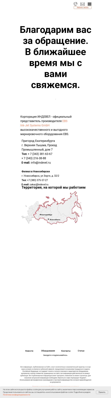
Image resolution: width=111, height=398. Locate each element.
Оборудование (48, 351)
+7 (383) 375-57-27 (37, 180)
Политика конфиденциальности (16, 395)
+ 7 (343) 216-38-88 (34, 158)
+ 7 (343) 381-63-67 (40, 154)
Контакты (66, 351)
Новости (29, 351)
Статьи (81, 351)
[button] (82, 7)
